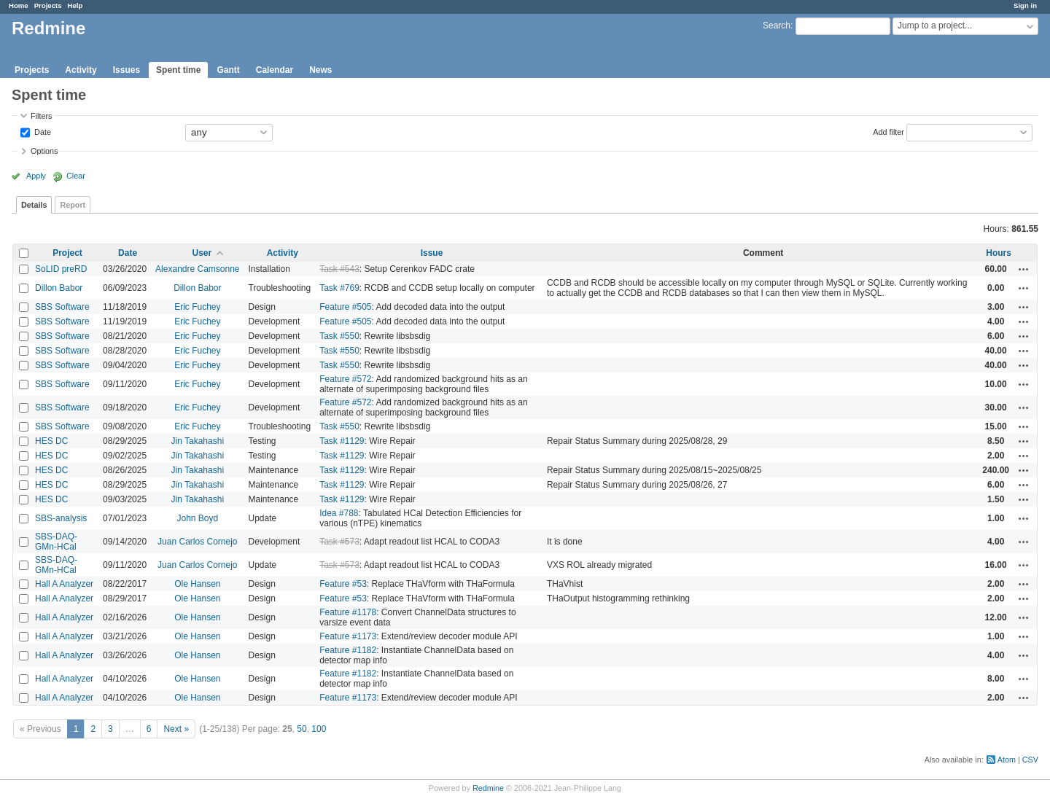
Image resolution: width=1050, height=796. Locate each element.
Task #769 (339, 288)
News (320, 70)
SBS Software (62, 307)
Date (41, 131)
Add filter (888, 131)
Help (75, 5)
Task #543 (339, 269)
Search (776, 25)
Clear (75, 175)
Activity (80, 70)
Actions (1024, 269)
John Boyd (197, 518)
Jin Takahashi (198, 441)
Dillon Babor (58, 288)
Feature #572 (345, 379)
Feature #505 (345, 307)
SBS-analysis (61, 518)
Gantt (228, 70)
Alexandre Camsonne (197, 269)
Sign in (1025, 5)
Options (44, 151)
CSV (1030, 759)
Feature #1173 (347, 636)
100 (318, 729)
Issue (432, 253)
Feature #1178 (347, 612)
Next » (176, 729)
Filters (41, 116)
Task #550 (339, 336)
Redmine (488, 788)
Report (72, 204)
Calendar (274, 70)
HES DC (51, 441)
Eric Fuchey (197, 307)
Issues (126, 70)
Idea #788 (338, 513)
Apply (36, 175)
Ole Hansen (197, 584)
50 (301, 729)
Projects (48, 5)
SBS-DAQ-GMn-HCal (56, 541)
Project (67, 253)
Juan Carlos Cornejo (197, 541)
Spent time (178, 70)
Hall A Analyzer (64, 584)
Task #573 (339, 541)
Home (18, 5)
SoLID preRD (61, 269)
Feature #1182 (347, 650)
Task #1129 (341, 441)
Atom (1007, 759)
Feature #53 (343, 584)
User (201, 253)
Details (34, 204)
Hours (998, 253)
